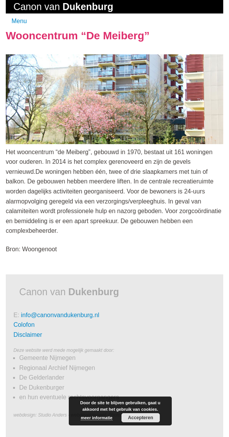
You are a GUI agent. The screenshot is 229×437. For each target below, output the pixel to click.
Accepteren (140, 417)
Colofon (24, 324)
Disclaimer (27, 334)
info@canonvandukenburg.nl (60, 315)
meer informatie (97, 417)
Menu (19, 21)
